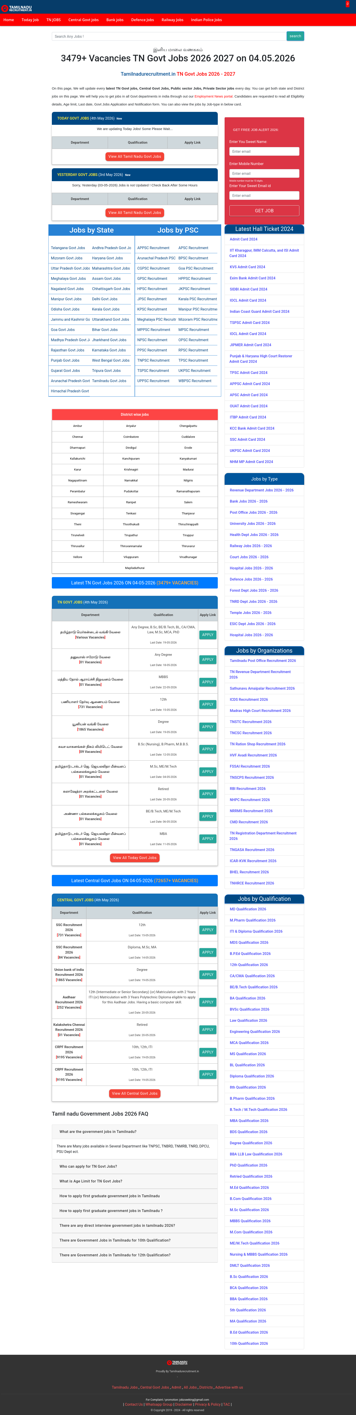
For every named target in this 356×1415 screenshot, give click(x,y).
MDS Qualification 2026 (249, 942)
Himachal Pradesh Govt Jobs (69, 391)
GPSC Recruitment (152, 278)
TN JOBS (54, 19)
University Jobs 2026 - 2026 (253, 523)
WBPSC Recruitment (194, 381)
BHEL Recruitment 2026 (249, 872)
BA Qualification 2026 (247, 998)
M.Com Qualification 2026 (251, 1232)
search (295, 36)
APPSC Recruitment (153, 248)
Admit (176, 1387)
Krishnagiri (131, 469)
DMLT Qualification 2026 (250, 1265)
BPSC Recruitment (193, 258)
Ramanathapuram (188, 491)
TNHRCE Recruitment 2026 (252, 883)
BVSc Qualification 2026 (249, 1009)
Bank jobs (114, 19)
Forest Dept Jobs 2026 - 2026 (254, 590)
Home (8, 19)
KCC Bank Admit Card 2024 (252, 428)
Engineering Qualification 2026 (255, 1031)
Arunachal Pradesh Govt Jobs (69, 381)
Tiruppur (188, 535)
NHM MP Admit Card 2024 (251, 462)
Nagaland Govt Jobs (67, 289)
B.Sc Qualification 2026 (249, 1277)
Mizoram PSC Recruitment (196, 319)
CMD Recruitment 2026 (249, 822)
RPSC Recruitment (193, 350)
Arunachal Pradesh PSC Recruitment (155, 258)
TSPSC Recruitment (153, 370)
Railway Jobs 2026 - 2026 (251, 546)
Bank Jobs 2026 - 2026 (249, 501)
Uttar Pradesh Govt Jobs (69, 268)
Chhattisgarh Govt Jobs (110, 289)
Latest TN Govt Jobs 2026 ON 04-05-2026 (134, 583)
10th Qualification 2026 (249, 1343)
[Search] (169, 36)
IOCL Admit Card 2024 (248, 300)
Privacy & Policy (208, 1404)
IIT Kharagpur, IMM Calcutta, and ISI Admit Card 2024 (264, 253)
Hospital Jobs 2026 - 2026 (251, 568)
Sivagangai (77, 513)
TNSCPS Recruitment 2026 (252, 777)
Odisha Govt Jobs (65, 309)
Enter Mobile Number (246, 164)
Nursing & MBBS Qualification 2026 (259, 1254)
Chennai (77, 436)
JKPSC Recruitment (194, 289)
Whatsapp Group (159, 1404)
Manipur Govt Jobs (66, 299)
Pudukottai (131, 491)
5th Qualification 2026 (248, 1310)
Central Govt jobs (83, 19)
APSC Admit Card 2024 (249, 395)
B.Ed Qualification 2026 (249, 1332)
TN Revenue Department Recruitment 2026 (260, 674)
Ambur (77, 426)
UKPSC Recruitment (194, 370)
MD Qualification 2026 (248, 909)
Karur (77, 469)
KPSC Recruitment (152, 309)
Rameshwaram (78, 502)
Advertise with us (229, 1387)
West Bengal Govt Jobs (110, 360)
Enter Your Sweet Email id (250, 186)
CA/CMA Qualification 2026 (252, 976)
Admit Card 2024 (243, 239)
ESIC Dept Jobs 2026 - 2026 (253, 624)
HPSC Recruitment (152, 289)
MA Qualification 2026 (248, 1321)
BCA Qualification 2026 (249, 1288)
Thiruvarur (188, 546)
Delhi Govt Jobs (105, 299)
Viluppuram (131, 557)
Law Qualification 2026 (248, 1020)
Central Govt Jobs (154, 1387)
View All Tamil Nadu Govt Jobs (134, 156)
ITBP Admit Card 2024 (248, 417)
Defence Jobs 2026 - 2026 (251, 579)
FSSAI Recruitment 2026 (250, 766)
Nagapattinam (77, 480)
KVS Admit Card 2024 (247, 267)
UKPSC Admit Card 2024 (250, 450)
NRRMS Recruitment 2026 (251, 811)
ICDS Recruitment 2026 (249, 699)
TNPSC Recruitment (153, 360)
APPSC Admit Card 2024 (250, 384)
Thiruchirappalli (188, 524)
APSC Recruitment (193, 248)
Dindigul (131, 447)
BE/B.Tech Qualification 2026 (254, 987)
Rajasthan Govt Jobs (67, 350)
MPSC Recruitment (193, 330)
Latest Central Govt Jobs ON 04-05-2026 (134, 880)
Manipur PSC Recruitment (196, 309)
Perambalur (77, 491)
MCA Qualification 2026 (249, 1043)
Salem (188, 502)
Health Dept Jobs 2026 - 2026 (254, 535)
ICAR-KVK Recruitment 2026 (253, 861)
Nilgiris (188, 480)
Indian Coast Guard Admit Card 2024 (259, 311)
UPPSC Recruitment (153, 381)
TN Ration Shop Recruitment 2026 (258, 744)
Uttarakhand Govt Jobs (110, 319)
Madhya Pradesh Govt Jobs (69, 340)
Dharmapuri (77, 447)
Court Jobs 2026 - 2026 (249, 557)
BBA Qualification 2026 (249, 1299)
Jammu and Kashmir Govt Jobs (69, 319)
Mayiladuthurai (134, 568)
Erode (188, 447)
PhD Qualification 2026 (248, 1165)
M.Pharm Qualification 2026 (253, 920)
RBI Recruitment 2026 (248, 788)
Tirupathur (131, 535)
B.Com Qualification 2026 (251, 1199)
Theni (77, 524)
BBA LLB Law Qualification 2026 (256, 1154)
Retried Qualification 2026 (251, 1176)
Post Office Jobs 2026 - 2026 (253, 512)
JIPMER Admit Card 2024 (250, 345)
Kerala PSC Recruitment (196, 299)
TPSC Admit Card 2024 (249, 373)
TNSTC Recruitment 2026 (251, 722)
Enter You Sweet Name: (248, 142)
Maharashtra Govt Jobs (110, 268)
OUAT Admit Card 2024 (249, 406)
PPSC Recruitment (152, 350)
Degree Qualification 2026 (251, 1143)
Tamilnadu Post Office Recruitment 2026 (263, 661)
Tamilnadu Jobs (125, 1387)
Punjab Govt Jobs (65, 360)
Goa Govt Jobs (63, 330)
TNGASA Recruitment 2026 (252, 850)
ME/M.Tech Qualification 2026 (254, 1243)
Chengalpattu (188, 426)
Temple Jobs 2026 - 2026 (250, 613)
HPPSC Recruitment (194, 278)
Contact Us (134, 1404)
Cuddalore (188, 436)
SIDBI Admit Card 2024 (248, 289)
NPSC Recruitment (152, 340)
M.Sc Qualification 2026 (249, 1210)
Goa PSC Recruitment (195, 268)
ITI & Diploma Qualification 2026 (256, 931)
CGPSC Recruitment (153, 268)
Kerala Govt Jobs (106, 309)
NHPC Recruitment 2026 (250, 800)
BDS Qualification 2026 (249, 1132)
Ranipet (131, 502)
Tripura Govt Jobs (106, 370)
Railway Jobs (172, 19)
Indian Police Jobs (206, 19)
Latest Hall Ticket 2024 (264, 229)
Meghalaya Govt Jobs (68, 278)
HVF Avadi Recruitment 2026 (253, 755)
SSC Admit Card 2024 (247, 439)
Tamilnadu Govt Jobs (109, 381)
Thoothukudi (131, 524)
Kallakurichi (77, 458)
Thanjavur (188, 513)
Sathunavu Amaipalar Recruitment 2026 (262, 688)
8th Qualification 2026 (248, 1087)
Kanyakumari (188, 458)
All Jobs (190, 1387)
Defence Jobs (142, 19)
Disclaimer (183, 1404)
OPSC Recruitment (193, 340)
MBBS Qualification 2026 (250, 1221)
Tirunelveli (77, 535)
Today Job (30, 19)
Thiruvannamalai (131, 546)
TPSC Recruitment (193, 360)
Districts (206, 1387)
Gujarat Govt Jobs (65, 370)
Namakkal (131, 480)
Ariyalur (131, 426)
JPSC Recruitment (152, 299)
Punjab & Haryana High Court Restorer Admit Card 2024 (260, 359)
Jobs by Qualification (264, 899)
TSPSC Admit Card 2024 (250, 323)
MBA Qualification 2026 (249, 1121)
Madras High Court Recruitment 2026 (260, 711)
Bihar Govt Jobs (105, 330)
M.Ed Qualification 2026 (249, 1187)
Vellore (77, 557)
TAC (226, 1404)
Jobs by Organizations (264, 650)
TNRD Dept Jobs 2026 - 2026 (253, 601)
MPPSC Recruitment (153, 330)
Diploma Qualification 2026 (252, 1076)
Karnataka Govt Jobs (109, 350)
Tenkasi (131, 513)
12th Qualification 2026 (249, 965)
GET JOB (264, 210)
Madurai (188, 469)
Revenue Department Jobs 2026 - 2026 (262, 490)
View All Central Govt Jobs (135, 1093)
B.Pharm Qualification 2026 (252, 1098)
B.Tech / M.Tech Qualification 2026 (258, 1109)
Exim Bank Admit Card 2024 (253, 278)
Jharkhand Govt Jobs (109, 340)
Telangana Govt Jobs (68, 248)
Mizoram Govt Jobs (67, 258)
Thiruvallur (78, 546)
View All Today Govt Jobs (135, 858)
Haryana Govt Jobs (107, 258)
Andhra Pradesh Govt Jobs (110, 248)
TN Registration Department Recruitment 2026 (262, 836)
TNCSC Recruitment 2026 (251, 733)
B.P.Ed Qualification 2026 (250, 954)
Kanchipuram (131, 458)
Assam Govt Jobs (106, 278)
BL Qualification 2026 (247, 1065)
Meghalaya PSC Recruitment (155, 319)
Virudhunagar (188, 557)
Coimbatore (131, 436)
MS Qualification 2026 (248, 1054)
